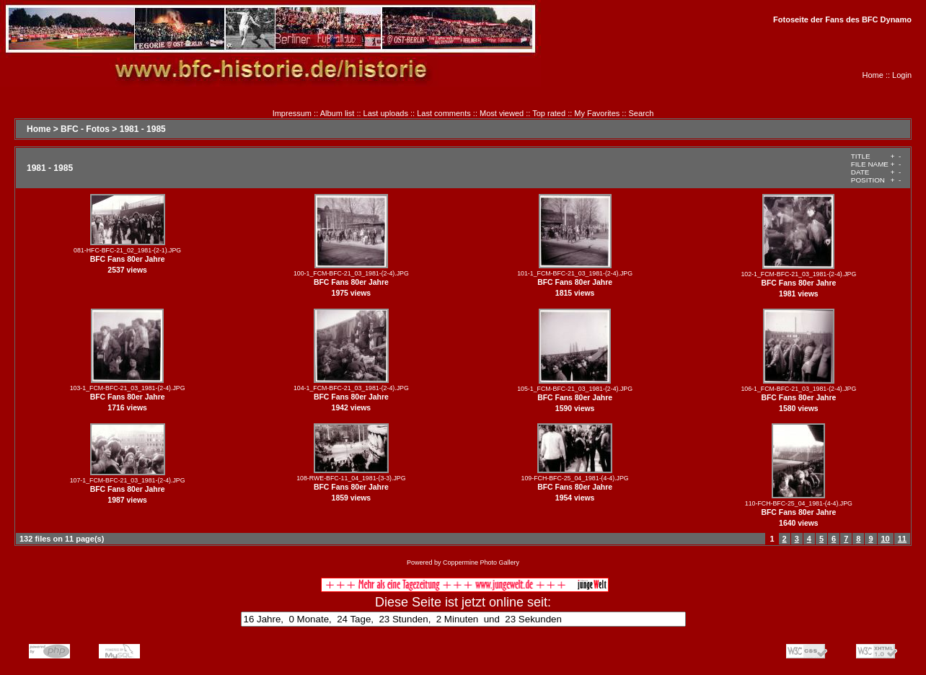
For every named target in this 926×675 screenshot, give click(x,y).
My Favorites (596, 113)
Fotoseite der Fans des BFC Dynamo (842, 19)
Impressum (292, 113)
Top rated (548, 113)
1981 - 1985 (143, 129)
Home (873, 75)
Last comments (444, 113)
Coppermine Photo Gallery (481, 562)
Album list (337, 113)
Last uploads (385, 113)
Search (641, 113)
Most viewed (502, 113)
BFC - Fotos (85, 129)
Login (902, 75)
